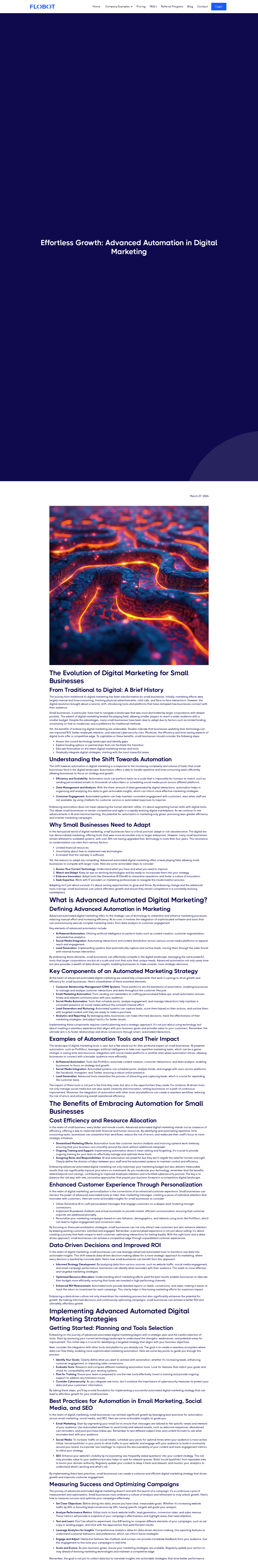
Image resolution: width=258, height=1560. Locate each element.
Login (218, 6)
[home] (42, 6)
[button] (120, 6)
